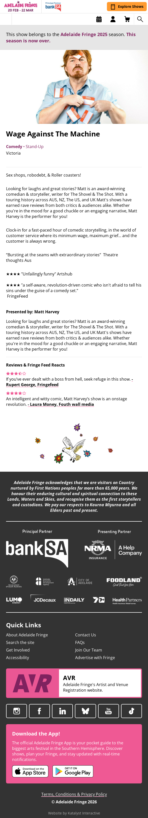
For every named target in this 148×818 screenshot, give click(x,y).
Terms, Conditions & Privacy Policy (74, 789)
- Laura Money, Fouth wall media (61, 404)
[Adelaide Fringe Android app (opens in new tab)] (72, 766)
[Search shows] (141, 19)
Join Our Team (88, 644)
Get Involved (18, 644)
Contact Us (85, 629)
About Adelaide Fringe (27, 629)
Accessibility (17, 652)
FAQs (80, 637)
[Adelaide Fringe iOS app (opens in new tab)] (30, 766)
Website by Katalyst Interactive (74, 807)
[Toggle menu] (6, 19)
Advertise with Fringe (95, 652)
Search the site (20, 637)
